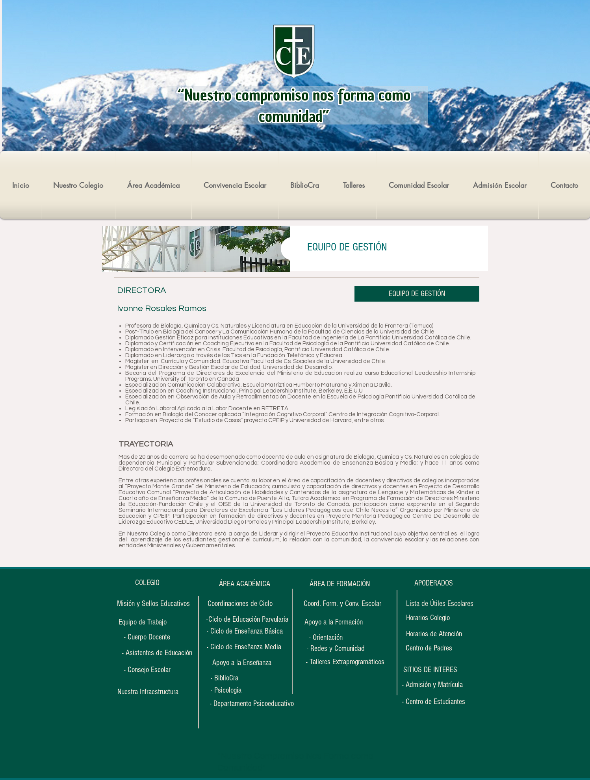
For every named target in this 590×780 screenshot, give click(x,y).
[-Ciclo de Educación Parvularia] (247, 619)
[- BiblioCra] (235, 678)
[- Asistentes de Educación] (157, 653)
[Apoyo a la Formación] (333, 622)
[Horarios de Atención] (434, 633)
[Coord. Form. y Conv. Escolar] (342, 603)
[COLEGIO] (147, 583)
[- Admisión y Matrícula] (432, 684)
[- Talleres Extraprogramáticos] (345, 662)
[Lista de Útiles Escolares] (439, 603)
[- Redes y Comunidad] (335, 648)
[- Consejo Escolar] (147, 670)
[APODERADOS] (434, 583)
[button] (430, 670)
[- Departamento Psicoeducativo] (252, 703)
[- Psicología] (235, 690)
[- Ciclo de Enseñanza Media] (244, 647)
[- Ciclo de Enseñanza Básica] (245, 631)
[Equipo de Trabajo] (143, 622)
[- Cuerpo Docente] (147, 637)
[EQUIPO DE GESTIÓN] (416, 294)
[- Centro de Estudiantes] (433, 702)
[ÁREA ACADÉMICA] (244, 584)
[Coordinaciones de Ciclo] (240, 603)
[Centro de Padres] (428, 648)
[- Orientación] (333, 637)
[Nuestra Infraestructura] (147, 692)
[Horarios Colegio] (432, 617)
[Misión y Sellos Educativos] (153, 603)
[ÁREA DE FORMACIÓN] (339, 583)
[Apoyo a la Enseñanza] (241, 662)
